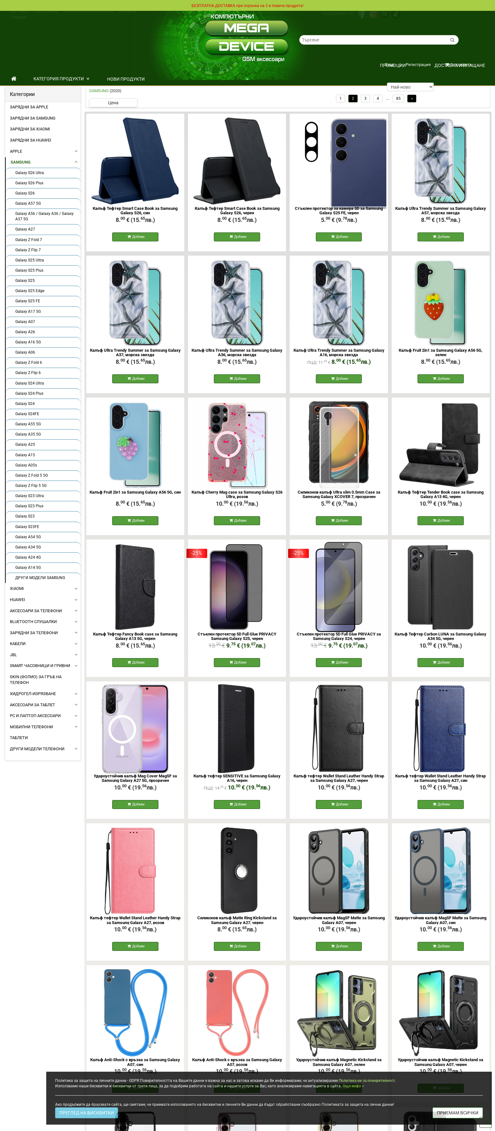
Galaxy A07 (25, 321)
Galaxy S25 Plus (29, 270)
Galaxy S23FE (27, 527)
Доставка (20, 17)
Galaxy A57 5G (28, 203)
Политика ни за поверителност (367, 1080)
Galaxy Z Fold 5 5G (31, 475)
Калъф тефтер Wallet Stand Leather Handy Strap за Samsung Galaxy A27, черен (339, 783)
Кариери (19, 23)
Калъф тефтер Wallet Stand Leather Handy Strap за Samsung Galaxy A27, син (440, 783)
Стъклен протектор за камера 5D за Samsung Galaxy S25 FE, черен (339, 210)
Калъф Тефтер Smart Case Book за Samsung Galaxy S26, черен (237, 210)
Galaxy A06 (25, 352)
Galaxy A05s (26, 465)
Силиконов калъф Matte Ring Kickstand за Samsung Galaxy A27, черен (237, 926)
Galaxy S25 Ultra (29, 260)
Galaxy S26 (25, 193)
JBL (13, 654)
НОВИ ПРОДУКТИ (126, 79)
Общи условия (46, 17)
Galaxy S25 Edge (29, 291)
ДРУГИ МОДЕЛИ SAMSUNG (40, 578)
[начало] (14, 78)
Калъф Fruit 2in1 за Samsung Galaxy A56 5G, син (135, 494)
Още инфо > (353, 1086)
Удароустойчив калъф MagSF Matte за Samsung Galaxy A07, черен (339, 926)
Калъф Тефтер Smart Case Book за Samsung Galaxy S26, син (135, 210)
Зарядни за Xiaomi (30, 129)
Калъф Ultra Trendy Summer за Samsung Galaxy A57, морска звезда (440, 210)
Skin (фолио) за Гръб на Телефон (36, 679)
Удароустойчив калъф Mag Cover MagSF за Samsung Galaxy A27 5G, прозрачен (135, 783)
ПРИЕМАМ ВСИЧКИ (457, 1112)
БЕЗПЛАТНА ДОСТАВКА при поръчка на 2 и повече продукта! (248, 5)
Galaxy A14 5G (28, 567)
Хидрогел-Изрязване (33, 693)
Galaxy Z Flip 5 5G (31, 485)
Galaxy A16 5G (28, 342)
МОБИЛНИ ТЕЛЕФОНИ (31, 726)
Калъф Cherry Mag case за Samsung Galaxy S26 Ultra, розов (237, 497)
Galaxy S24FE (27, 414)
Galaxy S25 (25, 280)
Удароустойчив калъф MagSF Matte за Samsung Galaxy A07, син (440, 926)
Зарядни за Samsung (32, 118)
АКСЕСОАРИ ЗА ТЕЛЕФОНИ (36, 610)
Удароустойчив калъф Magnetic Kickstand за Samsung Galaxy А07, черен (440, 1069)
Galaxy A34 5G (28, 547)
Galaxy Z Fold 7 (28, 240)
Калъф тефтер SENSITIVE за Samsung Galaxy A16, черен (236, 783)
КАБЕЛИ (17, 643)
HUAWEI (17, 599)
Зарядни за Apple (29, 107)
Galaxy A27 (25, 229)
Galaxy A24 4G (28, 557)
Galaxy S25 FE (27, 301)
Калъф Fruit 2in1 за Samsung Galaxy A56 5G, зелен (440, 353)
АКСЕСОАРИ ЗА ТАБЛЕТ (32, 704)
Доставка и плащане (459, 65)
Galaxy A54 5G (28, 537)
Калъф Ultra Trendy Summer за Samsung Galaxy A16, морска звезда (339, 353)
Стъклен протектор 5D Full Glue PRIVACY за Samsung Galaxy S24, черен (339, 640)
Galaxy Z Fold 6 (28, 362)
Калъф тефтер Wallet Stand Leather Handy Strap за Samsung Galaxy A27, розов (135, 926)
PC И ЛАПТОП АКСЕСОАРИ (35, 715)
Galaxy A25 (25, 444)
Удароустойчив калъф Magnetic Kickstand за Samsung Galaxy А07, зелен (339, 1069)
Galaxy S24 (25, 403)
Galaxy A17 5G (28, 311)
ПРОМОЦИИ (393, 65)
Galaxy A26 (25, 332)
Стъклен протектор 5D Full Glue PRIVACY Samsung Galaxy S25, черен (237, 640)
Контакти (127, 17)
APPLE (16, 151)
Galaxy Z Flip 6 (28, 373)
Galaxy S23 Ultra (29, 496)
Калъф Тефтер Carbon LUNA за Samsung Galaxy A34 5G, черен (440, 640)
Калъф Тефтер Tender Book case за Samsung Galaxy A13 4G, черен (441, 497)
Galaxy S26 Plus (29, 183)
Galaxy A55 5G (28, 424)
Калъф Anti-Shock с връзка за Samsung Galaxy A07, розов (237, 1069)
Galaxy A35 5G (28, 434)
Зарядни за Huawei (30, 140)
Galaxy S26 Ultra (29, 173)
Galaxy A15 (25, 455)
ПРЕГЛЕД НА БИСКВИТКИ (86, 1112)
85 (398, 98)
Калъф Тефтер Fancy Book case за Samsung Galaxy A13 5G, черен (135, 640)
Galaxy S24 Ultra (29, 383)
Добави (136, 237)
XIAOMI (17, 588)
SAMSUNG (21, 162)
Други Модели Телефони (37, 748)
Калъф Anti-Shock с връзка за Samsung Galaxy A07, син (135, 1069)
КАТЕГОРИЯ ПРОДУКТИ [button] (61, 78)
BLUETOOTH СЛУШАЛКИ (33, 621)
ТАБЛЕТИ (19, 737)
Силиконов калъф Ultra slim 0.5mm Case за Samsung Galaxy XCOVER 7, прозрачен (339, 497)
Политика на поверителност (89, 17)
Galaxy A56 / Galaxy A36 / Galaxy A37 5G (44, 216)
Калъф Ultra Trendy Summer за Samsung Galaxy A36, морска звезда (237, 353)
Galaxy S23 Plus (29, 506)
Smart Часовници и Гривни (40, 665)
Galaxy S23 (25, 516)
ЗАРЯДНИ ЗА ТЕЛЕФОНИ (34, 632)
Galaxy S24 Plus (29, 393)
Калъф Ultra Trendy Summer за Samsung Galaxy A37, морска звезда (135, 353)
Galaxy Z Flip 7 (28, 250)
